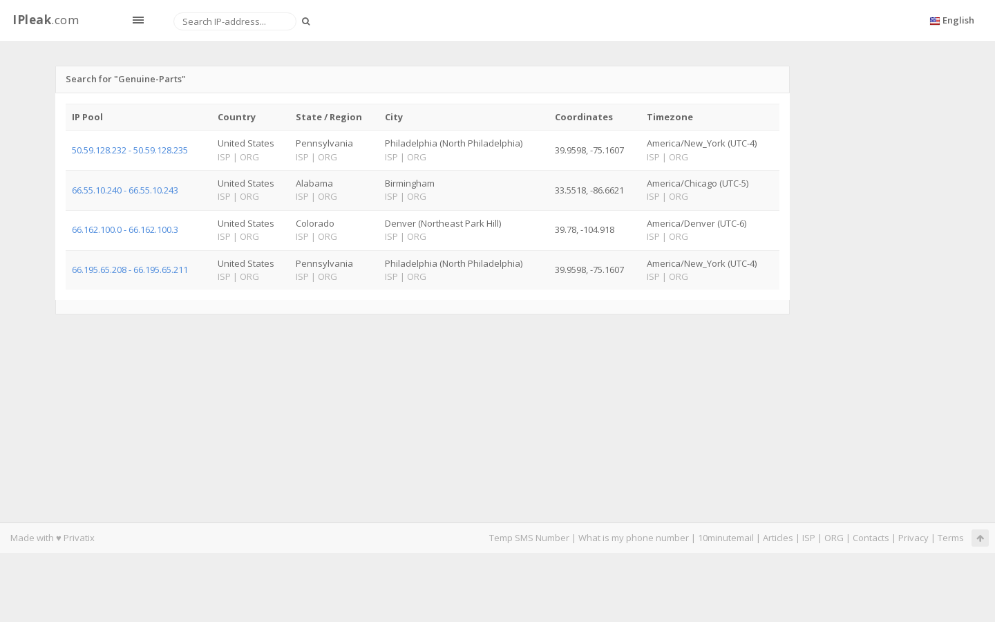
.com (45, 20)
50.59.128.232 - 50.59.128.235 (130, 150)
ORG (834, 537)
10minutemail (726, 537)
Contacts (871, 537)
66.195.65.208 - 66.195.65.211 (130, 269)
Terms (951, 537)
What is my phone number (633, 537)
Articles (778, 537)
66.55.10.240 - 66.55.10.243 (125, 190)
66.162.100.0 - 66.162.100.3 (125, 229)
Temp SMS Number (529, 537)
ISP (808, 537)
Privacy (913, 537)
